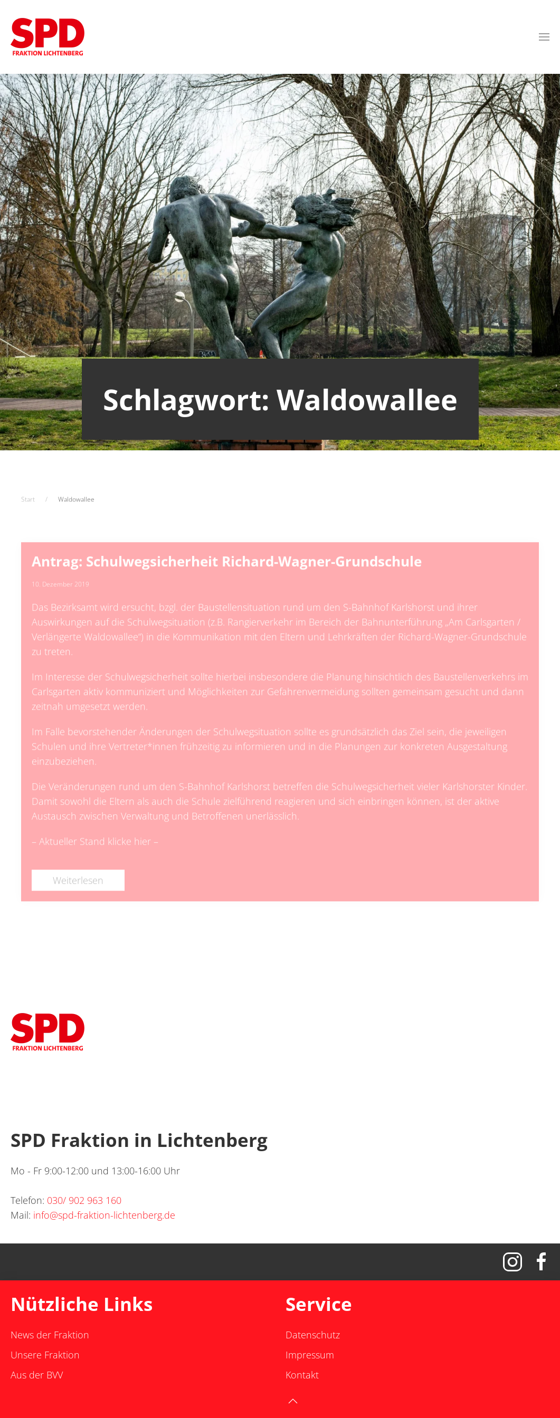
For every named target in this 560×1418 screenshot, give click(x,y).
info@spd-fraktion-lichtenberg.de (104, 1215)
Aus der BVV (37, 1374)
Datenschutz (313, 1334)
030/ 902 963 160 (84, 1200)
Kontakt (302, 1374)
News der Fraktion (50, 1334)
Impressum (310, 1354)
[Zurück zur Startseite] (47, 37)
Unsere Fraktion (45, 1354)
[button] (544, 37)
